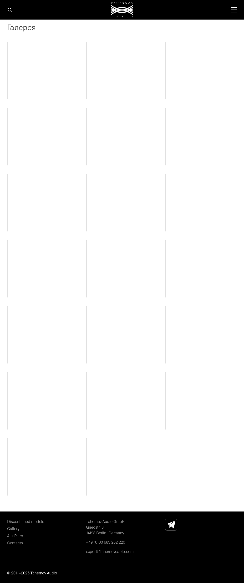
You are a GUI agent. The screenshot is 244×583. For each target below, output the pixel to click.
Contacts (15, 543)
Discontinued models (25, 521)
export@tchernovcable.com (110, 551)
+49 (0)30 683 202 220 (105, 542)
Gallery (13, 528)
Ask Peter (15, 535)
